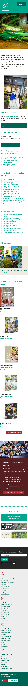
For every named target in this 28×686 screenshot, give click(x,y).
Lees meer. (16, 674)
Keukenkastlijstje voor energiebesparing (9, 167)
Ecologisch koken (6, 631)
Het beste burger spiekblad (11, 192)
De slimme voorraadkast (10, 161)
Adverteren (4, 666)
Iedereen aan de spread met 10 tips (13, 202)
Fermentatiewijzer (8, 181)
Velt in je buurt (5, 584)
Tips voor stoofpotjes (9, 197)
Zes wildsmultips (8, 185)
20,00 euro (3, 398)
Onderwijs (4, 588)
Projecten (4, 592)
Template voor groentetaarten (12, 222)
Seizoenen (8, 483)
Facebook (2, 563)
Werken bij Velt (5, 659)
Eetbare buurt (5, 586)
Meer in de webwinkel (15, 432)
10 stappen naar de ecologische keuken (14, 159)
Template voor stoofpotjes (11, 220)
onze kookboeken (14, 490)
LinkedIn (10, 563)
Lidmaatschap (5, 660)
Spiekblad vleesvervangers (11, 195)
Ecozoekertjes (5, 594)
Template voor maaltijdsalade (12, 229)
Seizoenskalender (6, 636)
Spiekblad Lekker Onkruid (10, 186)
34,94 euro (3, 311)
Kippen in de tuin (5, 606)
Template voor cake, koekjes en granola (12, 217)
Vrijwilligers (4, 590)
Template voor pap (8, 225)
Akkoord (4, 680)
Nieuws (3, 618)
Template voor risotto (9, 224)
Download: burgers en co (10, 190)
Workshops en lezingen (7, 582)
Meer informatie (5, 676)
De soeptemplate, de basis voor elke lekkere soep (13, 235)
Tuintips (3, 610)
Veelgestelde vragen (6, 668)
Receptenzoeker (5, 638)
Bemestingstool (5, 614)
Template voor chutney (10, 232)
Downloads (4, 616)
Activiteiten (4, 580)
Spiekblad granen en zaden (11, 188)
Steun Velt (4, 662)
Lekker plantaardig (6, 632)
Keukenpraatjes (5, 640)
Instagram (6, 563)
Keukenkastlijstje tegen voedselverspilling (10, 163)
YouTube (14, 563)
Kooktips (3, 634)
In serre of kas (5, 608)
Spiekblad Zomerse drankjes (11, 199)
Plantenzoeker (5, 612)
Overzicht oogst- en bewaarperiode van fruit (14, 205)
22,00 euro (3, 369)
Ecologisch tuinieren (6, 604)
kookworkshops (13, 486)
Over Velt (3, 657)
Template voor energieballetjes (12, 231)
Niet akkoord (13, 680)
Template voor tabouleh (10, 227)
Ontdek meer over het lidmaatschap (13, 496)
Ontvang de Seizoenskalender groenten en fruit (13, 127)
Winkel (3, 664)
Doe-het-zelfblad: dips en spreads (13, 200)
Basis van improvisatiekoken (11, 183)
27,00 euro (3, 340)
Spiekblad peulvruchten (10, 193)
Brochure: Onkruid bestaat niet (14, 275)
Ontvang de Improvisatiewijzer (10, 147)
